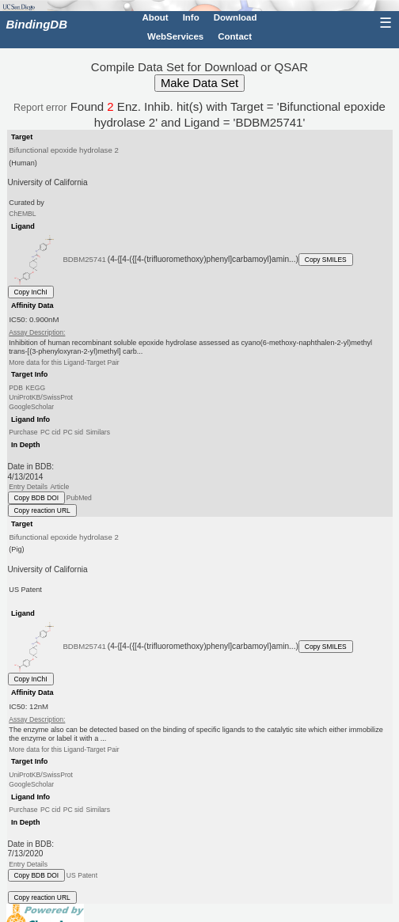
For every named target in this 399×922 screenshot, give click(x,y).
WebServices (175, 36)
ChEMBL (22, 214)
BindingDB (36, 24)
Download (235, 17)
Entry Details (28, 487)
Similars (98, 432)
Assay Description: (37, 332)
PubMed (79, 498)
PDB (16, 388)
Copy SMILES (326, 260)
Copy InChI (31, 292)
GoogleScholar (31, 407)
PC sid (73, 432)
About (155, 17)
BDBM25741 (84, 259)
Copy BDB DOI (36, 498)
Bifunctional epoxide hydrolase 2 (63, 150)
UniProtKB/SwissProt (41, 397)
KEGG (35, 388)
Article (59, 487)
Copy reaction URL (42, 510)
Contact (235, 36)
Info (191, 17)
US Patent (81, 875)
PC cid (50, 432)
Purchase (23, 432)
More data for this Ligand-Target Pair (64, 362)
